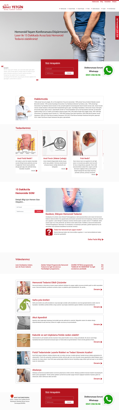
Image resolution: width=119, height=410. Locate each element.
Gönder (69, 73)
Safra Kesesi (96, 8)
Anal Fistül (72, 8)
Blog (101, 1)
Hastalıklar (107, 1)
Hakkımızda (95, 1)
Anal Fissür (81, 8)
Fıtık (88, 8)
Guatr (104, 8)
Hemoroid (63, 8)
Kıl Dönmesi (111, 8)
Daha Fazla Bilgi (96, 239)
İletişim (114, 1)
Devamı (39, 170)
